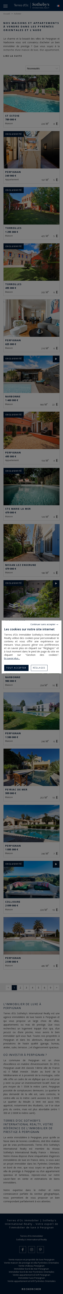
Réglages (39, 667)
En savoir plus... (12, 658)
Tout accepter (16, 667)
